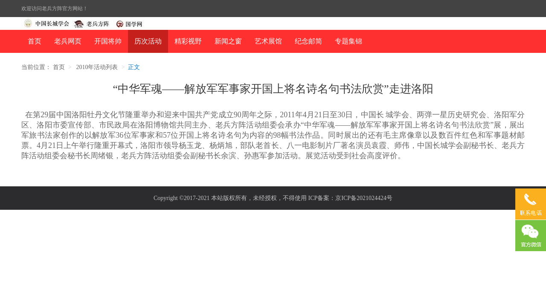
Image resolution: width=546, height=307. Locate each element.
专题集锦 (348, 41)
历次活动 (148, 41)
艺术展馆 (268, 41)
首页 (34, 41)
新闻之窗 (228, 41)
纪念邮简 (308, 41)
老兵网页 (67, 41)
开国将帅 (108, 41)
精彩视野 (188, 41)
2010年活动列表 (97, 67)
